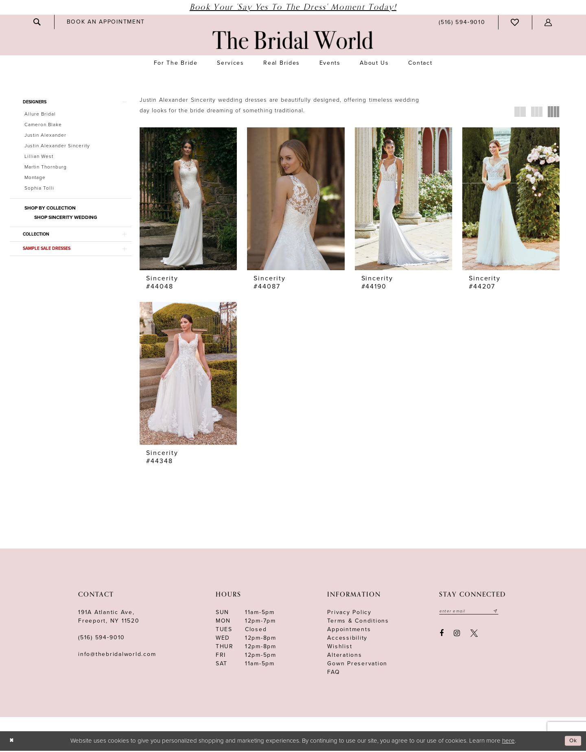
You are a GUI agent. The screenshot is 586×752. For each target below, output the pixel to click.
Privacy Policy (349, 613)
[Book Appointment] (105, 22)
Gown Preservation (357, 665)
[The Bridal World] (293, 40)
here (508, 741)
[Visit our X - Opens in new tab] (474, 635)
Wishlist (339, 648)
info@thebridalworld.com (117, 655)
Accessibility (347, 639)
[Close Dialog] (12, 742)
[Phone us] (462, 22)
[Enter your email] (472, 613)
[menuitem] (37, 22)
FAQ (333, 673)
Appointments (349, 630)
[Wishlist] (515, 22)
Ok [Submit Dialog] (572, 742)
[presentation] (188, 198)
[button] (548, 22)
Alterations (344, 656)
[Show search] (37, 22)
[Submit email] (502, 613)
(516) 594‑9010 (101, 639)
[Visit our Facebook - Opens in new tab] (441, 635)
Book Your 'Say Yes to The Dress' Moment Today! (293, 7)
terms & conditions (358, 622)
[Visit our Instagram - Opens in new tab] (457, 635)
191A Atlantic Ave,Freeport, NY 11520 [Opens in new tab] (109, 618)
